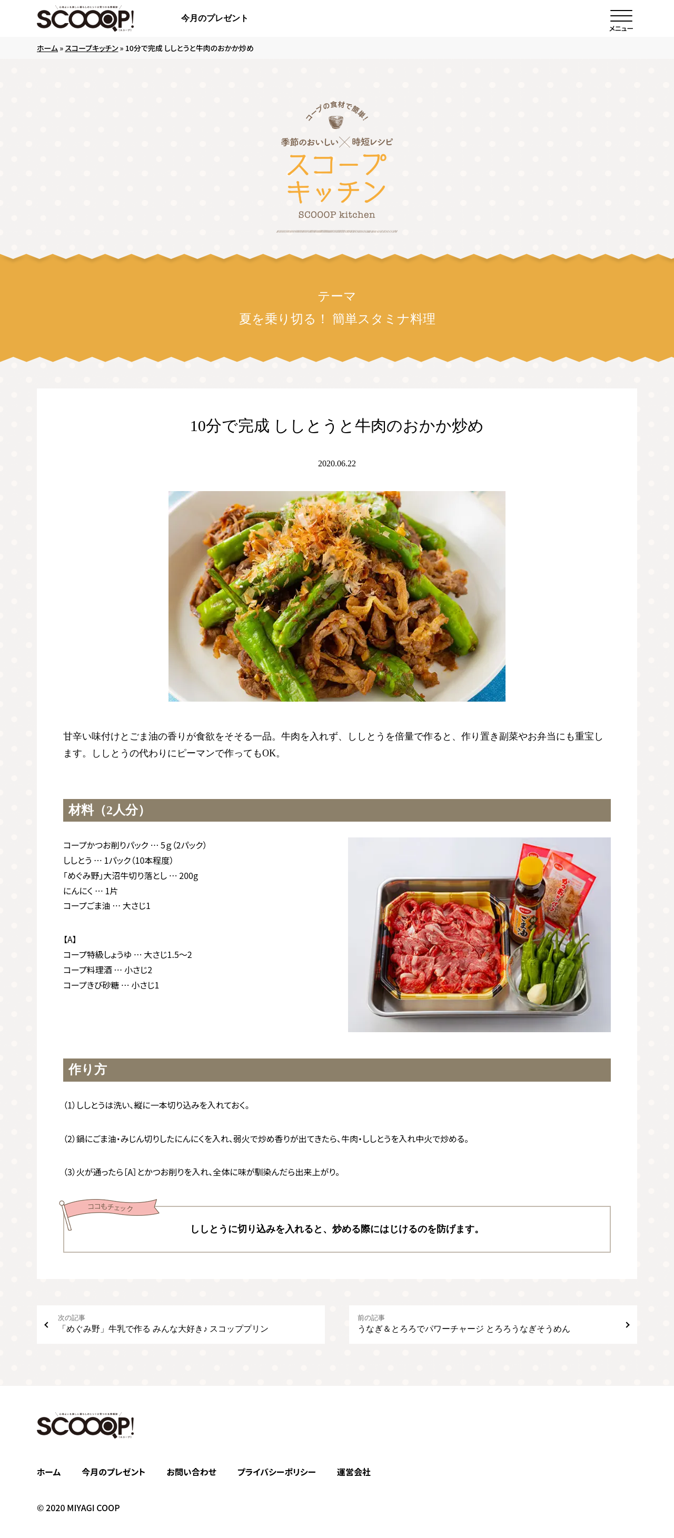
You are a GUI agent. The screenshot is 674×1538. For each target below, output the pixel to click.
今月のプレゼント (215, 18)
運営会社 (354, 1471)
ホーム (47, 48)
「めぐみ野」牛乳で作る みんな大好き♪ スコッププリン (187, 1323)
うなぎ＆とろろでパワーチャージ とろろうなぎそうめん (487, 1323)
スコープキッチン (91, 48)
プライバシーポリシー (276, 1471)
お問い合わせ (191, 1471)
